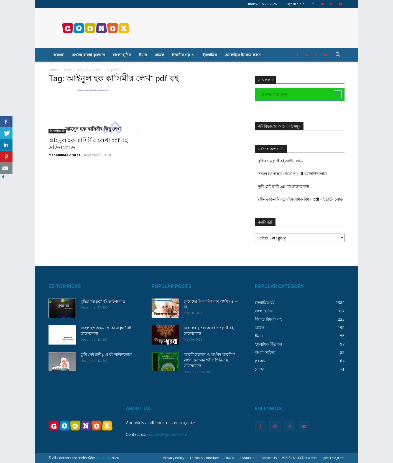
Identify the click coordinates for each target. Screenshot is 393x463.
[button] (337, 55)
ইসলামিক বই (57, 131)
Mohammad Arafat (64, 155)
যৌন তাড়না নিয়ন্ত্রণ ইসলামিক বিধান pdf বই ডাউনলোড (300, 199)
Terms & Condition (204, 458)
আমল (159, 54)
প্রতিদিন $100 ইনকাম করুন (300, 458)
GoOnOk (103, 458)
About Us (246, 458)
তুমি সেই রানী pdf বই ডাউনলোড (283, 186)
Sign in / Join (295, 4)
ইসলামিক (210, 54)
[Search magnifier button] (338, 94)
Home (58, 54)
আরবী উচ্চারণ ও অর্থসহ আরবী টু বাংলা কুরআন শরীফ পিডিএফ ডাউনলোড (209, 360)
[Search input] (297, 94)
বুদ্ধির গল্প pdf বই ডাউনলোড (280, 161)
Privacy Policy (173, 458)
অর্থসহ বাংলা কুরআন (88, 54)
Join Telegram (333, 458)
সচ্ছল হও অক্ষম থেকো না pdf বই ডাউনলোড (292, 173)
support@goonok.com (167, 434)
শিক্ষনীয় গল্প (183, 54)
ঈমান (143, 54)
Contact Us (268, 458)
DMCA (229, 458)
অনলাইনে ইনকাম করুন (243, 54)
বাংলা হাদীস (122, 54)
